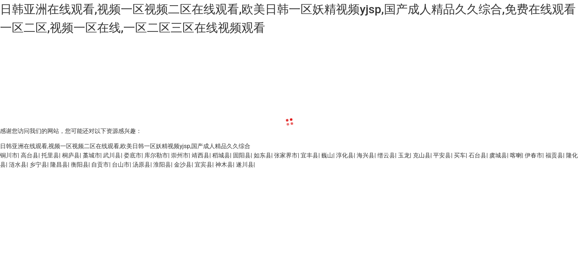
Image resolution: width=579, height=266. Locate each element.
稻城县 (221, 155)
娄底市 (132, 155)
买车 (460, 155)
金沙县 (183, 164)
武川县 (112, 155)
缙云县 (386, 155)
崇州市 (180, 155)
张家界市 (286, 155)
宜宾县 (203, 164)
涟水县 (18, 164)
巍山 (327, 155)
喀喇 (516, 155)
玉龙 (404, 155)
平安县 (442, 155)
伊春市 (533, 155)
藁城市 (91, 155)
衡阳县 (80, 164)
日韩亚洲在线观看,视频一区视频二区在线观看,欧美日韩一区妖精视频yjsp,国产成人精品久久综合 (125, 146)
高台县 (29, 155)
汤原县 (141, 164)
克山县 (422, 155)
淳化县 (345, 155)
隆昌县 (59, 164)
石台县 (477, 155)
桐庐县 (71, 155)
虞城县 (498, 155)
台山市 (121, 164)
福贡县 (554, 155)
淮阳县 (162, 164)
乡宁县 (38, 164)
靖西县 (200, 155)
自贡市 (100, 164)
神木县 (224, 164)
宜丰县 (309, 155)
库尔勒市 (156, 155)
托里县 (50, 155)
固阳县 (242, 155)
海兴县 (365, 155)
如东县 (262, 155)
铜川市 (9, 155)
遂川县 (245, 164)
